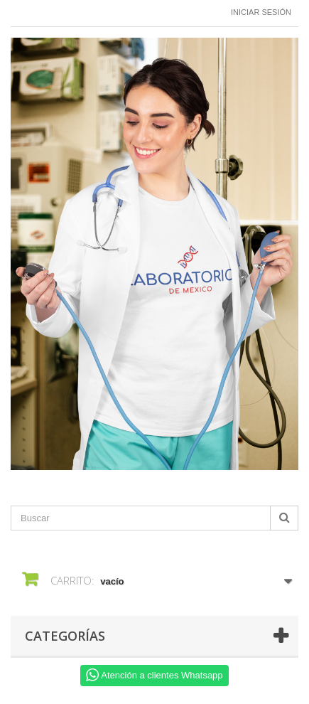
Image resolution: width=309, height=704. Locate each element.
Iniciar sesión (261, 12)
